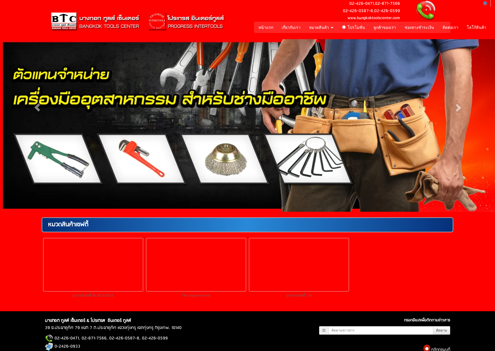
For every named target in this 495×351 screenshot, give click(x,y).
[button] (37, 107)
